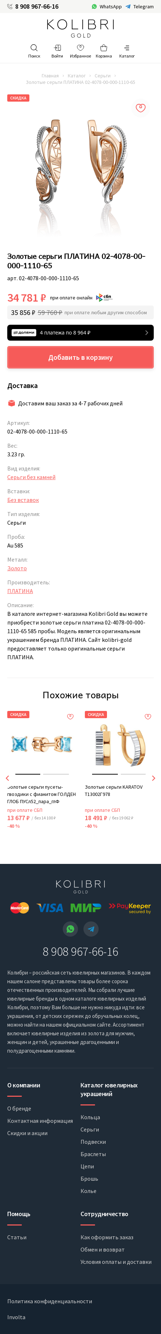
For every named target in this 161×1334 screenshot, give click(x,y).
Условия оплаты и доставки (116, 1261)
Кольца (90, 1117)
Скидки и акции (27, 1133)
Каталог (77, 75)
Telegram (143, 6)
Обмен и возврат (102, 1249)
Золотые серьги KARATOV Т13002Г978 (114, 790)
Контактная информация (40, 1120)
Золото (17, 568)
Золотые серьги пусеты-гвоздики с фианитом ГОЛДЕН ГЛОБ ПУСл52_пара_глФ (41, 794)
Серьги (103, 75)
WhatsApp (111, 6)
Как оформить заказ (106, 1237)
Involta (16, 1317)
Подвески (93, 1141)
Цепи (87, 1166)
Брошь (89, 1178)
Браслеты (93, 1154)
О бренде (19, 1108)
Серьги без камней (31, 477)
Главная (50, 75)
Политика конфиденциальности (49, 1301)
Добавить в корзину (80, 357)
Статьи (16, 1237)
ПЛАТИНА (20, 590)
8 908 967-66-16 (36, 6)
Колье (88, 1190)
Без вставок (23, 499)
